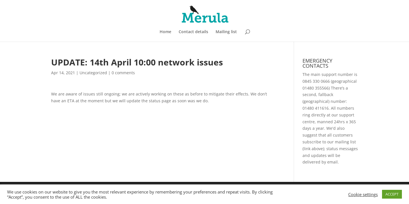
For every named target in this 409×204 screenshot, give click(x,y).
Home (165, 32)
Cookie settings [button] (363, 194)
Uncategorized (93, 72)
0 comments (123, 72)
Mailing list (226, 32)
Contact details (193, 32)
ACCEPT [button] (391, 194)
